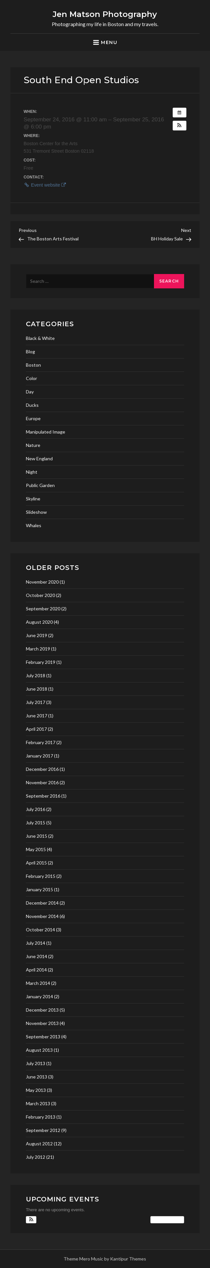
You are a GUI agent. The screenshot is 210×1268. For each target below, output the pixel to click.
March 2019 (38, 648)
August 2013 (39, 1050)
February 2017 (40, 742)
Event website (45, 185)
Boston (33, 365)
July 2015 (35, 822)
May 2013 (36, 1090)
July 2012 (35, 1157)
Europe (33, 418)
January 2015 (39, 889)
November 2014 (42, 916)
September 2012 (43, 1130)
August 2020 (39, 622)
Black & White (40, 338)
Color (31, 378)
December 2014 (42, 903)
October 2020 (40, 595)
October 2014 (40, 929)
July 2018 (35, 675)
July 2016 (35, 809)
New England (39, 458)
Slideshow (36, 512)
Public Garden (40, 485)
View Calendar (167, 1219)
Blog (30, 351)
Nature (33, 445)
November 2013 (42, 1023)
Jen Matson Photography (105, 14)
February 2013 (40, 1117)
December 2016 (42, 769)
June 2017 (36, 715)
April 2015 (36, 862)
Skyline (33, 498)
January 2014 (39, 996)
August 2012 (39, 1143)
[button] (179, 125)
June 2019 (36, 635)
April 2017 (36, 729)
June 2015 (36, 836)
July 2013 (35, 1063)
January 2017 (39, 755)
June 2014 (36, 956)
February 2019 (40, 662)
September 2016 (43, 796)
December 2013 (42, 1010)
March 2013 (38, 1103)
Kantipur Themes (128, 1258)
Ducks (32, 405)
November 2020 (42, 582)
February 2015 (40, 876)
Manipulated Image (45, 432)
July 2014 (35, 943)
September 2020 (43, 608)
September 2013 (43, 1036)
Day (30, 391)
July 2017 (35, 702)
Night (31, 472)
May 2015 (36, 849)
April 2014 (36, 969)
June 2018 (36, 689)
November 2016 (42, 782)
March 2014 (38, 983)
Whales (33, 525)
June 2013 (36, 1076)
